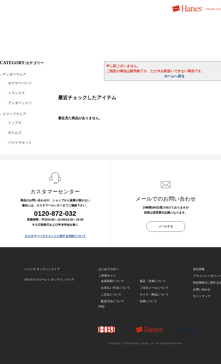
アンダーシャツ (20, 103)
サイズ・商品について (154, 294)
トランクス (16, 93)
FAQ (101, 306)
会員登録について (112, 281)
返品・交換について (153, 281)
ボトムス (15, 132)
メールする (166, 226)
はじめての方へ (109, 269)
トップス (15, 123)
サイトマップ (201, 296)
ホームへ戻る (174, 76)
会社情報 (199, 269)
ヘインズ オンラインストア (42, 269)
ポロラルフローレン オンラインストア (49, 279)
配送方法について (112, 301)
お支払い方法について (115, 287)
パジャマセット (20, 142)
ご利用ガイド (107, 275)
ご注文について (111, 294)
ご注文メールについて (154, 287)
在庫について (148, 301)
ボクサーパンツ (20, 83)
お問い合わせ (201, 289)
